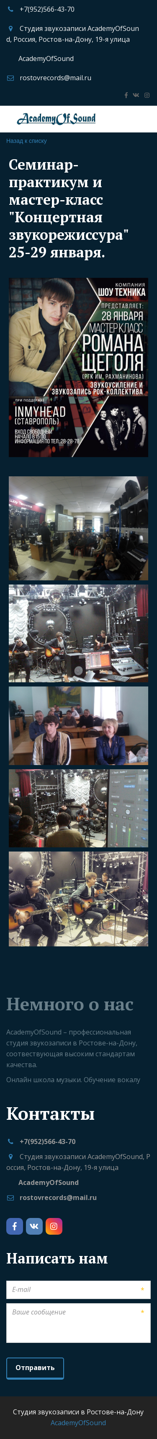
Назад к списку (26, 140)
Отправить (35, 1367)
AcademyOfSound (46, 58)
